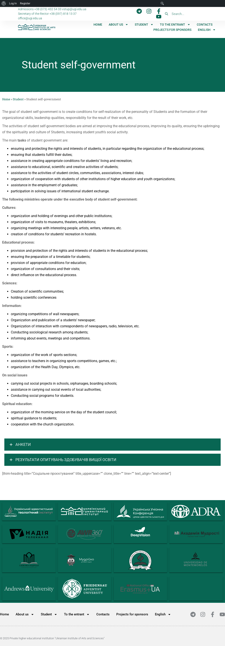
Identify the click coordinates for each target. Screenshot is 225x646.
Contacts (204, 24)
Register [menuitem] (25, 3)
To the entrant (175, 24)
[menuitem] (207, 29)
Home (98, 24)
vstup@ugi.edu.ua (74, 9)
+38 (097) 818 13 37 (63, 13)
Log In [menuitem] (13, 3)
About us (118, 24)
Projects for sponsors (172, 29)
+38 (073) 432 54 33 (47, 9)
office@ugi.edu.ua (30, 18)
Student (144, 24)
